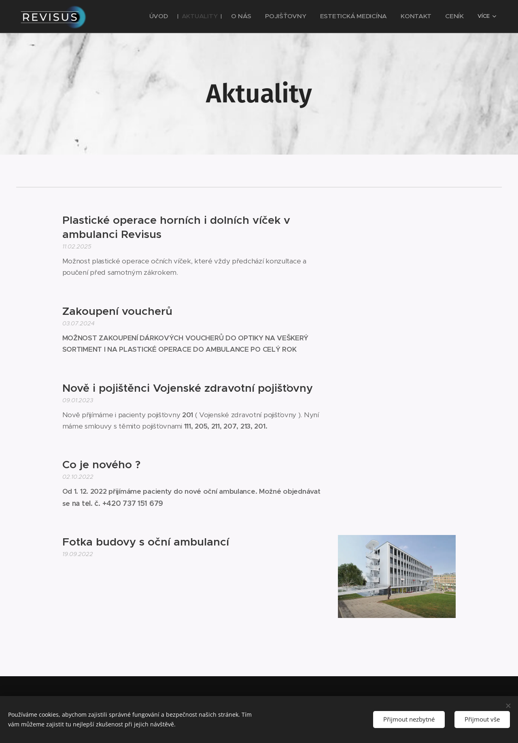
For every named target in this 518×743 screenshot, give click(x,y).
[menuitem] (142, 16)
